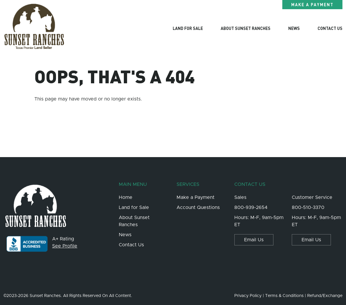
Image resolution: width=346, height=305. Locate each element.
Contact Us (330, 28)
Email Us (254, 239)
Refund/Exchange (324, 296)
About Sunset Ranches (245, 28)
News (294, 28)
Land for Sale (188, 28)
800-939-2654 (250, 207)
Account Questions (198, 207)
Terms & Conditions (284, 296)
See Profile (64, 246)
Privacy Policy (248, 296)
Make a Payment (312, 4)
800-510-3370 (308, 207)
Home (125, 197)
